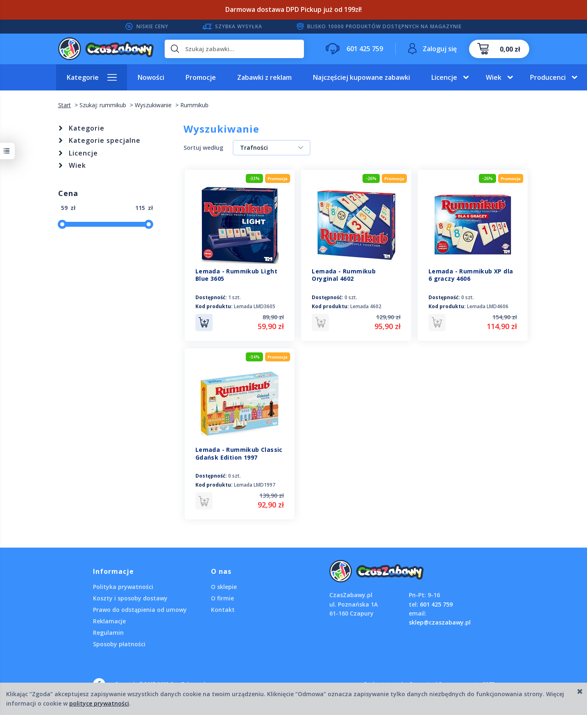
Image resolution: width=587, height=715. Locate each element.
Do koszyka (204, 322)
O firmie (222, 598)
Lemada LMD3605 (254, 306)
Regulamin (108, 632)
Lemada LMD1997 (254, 484)
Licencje (444, 77)
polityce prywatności (99, 703)
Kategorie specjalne (105, 140)
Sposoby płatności (119, 643)
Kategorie (83, 77)
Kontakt (223, 609)
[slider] (62, 224)
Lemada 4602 (365, 306)
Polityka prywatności (123, 586)
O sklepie (224, 586)
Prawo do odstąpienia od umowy (140, 609)
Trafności (254, 147)
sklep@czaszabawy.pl (440, 622)
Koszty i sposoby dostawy (130, 598)
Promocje (201, 77)
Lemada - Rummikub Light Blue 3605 (236, 275)
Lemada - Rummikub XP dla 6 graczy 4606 (470, 275)
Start (64, 105)
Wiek (493, 77)
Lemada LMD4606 (487, 306)
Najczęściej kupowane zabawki (361, 77)
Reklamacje (109, 621)
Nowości (151, 77)
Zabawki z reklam (264, 77)
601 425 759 (436, 604)
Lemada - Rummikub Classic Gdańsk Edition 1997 (239, 453)
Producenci (548, 77)
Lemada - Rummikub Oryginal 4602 (344, 275)
